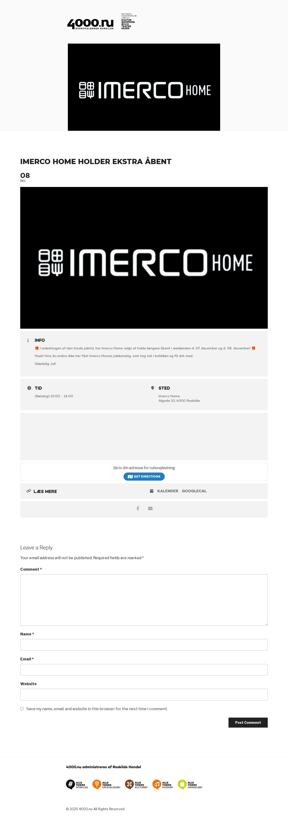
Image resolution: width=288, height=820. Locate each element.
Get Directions (144, 476)
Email (27, 659)
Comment (31, 569)
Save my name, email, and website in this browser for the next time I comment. (97, 709)
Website (28, 684)
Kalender (167, 491)
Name (27, 634)
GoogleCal (194, 491)
